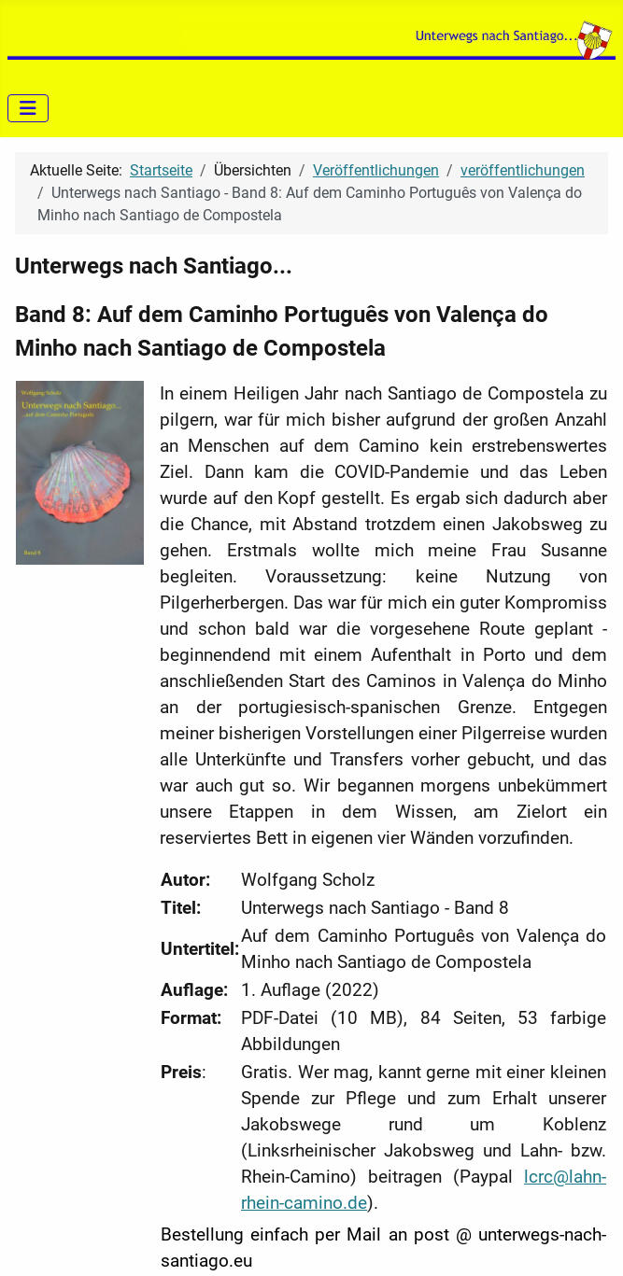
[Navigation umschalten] (28, 108)
